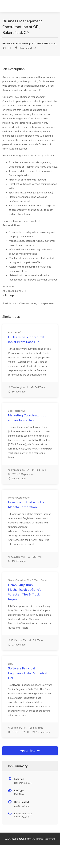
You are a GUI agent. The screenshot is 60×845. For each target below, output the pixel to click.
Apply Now (30, 751)
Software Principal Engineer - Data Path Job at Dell (27, 673)
